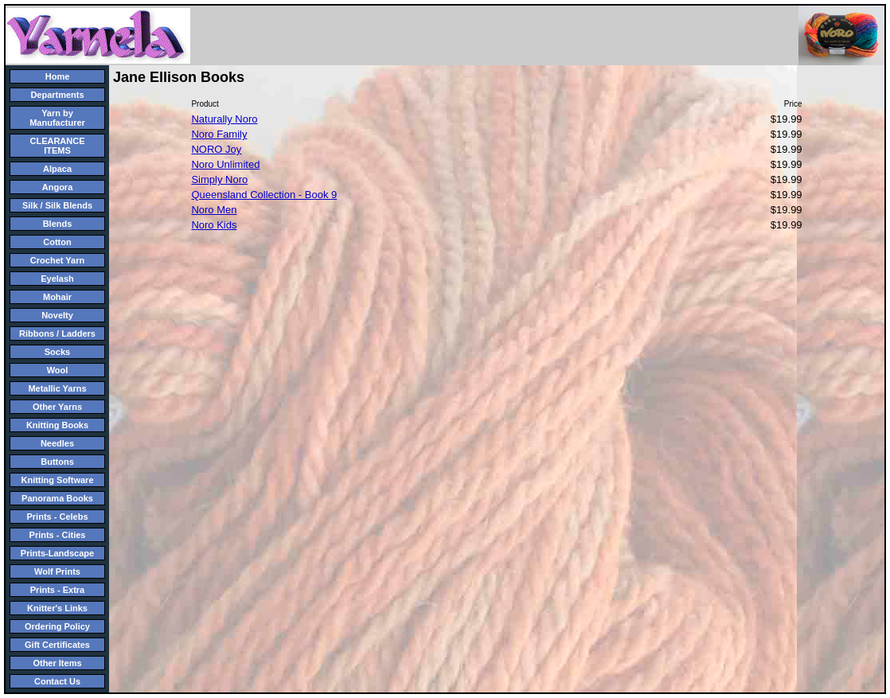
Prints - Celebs (57, 516)
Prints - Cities (57, 535)
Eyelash (57, 278)
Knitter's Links (57, 608)
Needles (57, 443)
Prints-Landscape (57, 553)
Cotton (57, 242)
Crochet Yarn (57, 260)
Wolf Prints (57, 571)
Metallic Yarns (57, 388)
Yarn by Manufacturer (57, 117)
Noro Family (219, 134)
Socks (57, 352)
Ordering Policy (57, 626)
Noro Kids (213, 225)
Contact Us (57, 681)
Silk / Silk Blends (57, 205)
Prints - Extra (57, 590)
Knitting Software (57, 480)
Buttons (57, 461)
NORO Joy (216, 149)
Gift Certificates (57, 644)
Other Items (57, 663)
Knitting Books (57, 425)
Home (57, 76)
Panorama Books (57, 498)
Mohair (57, 297)
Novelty (57, 315)
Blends (57, 223)
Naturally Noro (224, 119)
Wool (57, 370)
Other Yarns (57, 406)
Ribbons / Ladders (57, 333)
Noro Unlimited (225, 164)
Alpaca (57, 169)
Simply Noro (219, 179)
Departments (57, 94)
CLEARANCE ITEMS (56, 145)
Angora (57, 187)
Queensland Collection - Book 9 (264, 195)
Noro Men (213, 210)
